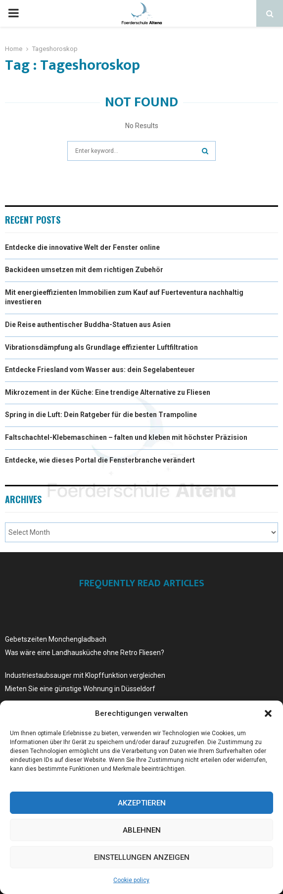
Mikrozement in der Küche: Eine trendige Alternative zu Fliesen (107, 392)
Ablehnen (142, 830)
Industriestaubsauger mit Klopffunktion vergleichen (85, 675)
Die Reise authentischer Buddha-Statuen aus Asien (88, 325)
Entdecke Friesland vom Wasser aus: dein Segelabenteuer (100, 370)
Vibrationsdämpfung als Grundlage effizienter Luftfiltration (101, 347)
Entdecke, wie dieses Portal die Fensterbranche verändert (100, 460)
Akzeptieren (142, 803)
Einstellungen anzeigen (141, 857)
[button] (268, 713)
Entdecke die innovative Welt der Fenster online (82, 247)
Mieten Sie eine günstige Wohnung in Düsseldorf (80, 689)
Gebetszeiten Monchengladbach (55, 639)
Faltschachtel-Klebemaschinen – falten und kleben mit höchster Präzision (126, 437)
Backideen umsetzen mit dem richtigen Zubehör (84, 270)
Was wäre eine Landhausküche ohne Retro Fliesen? (84, 653)
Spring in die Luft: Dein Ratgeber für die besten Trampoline (101, 415)
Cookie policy (131, 880)
